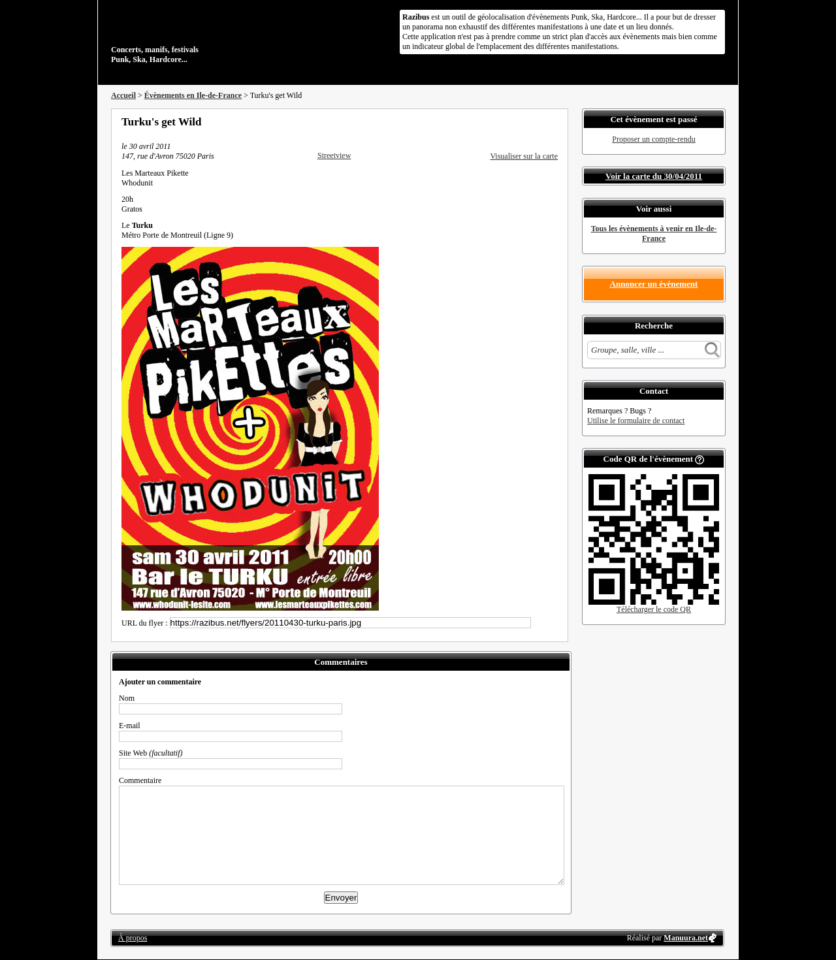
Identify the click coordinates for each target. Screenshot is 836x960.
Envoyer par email (535, 121)
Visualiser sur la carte (524, 156)
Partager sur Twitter (518, 121)
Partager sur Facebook (500, 121)
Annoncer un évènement (654, 284)
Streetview (334, 155)
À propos (132, 937)
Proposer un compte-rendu (653, 139)
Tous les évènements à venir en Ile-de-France (654, 233)
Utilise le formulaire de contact (635, 420)
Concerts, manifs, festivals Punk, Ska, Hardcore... (195, 35)
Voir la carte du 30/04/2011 (653, 176)
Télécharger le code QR (654, 609)
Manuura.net (686, 937)
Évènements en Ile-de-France (193, 95)
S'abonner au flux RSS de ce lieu (553, 121)
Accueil (123, 95)
